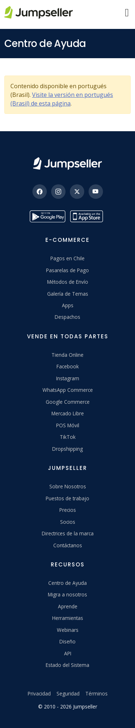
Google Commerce (68, 401)
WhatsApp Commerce (67, 389)
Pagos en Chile (67, 258)
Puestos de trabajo (67, 498)
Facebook (68, 366)
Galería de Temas (67, 293)
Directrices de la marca (68, 533)
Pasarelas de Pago (67, 270)
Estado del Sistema (67, 664)
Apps (67, 305)
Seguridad (68, 693)
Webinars (67, 629)
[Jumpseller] (67, 163)
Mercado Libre (67, 413)
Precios (67, 509)
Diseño (67, 641)
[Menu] (127, 12)
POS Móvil (67, 425)
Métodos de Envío (67, 281)
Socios (67, 521)
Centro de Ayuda (67, 582)
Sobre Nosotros (67, 486)
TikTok (68, 436)
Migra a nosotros (67, 594)
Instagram (67, 378)
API (67, 653)
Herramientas (67, 617)
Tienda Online (67, 354)
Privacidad (39, 693)
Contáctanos (67, 545)
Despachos (67, 316)
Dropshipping (67, 448)
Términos (96, 693)
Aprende (67, 606)
